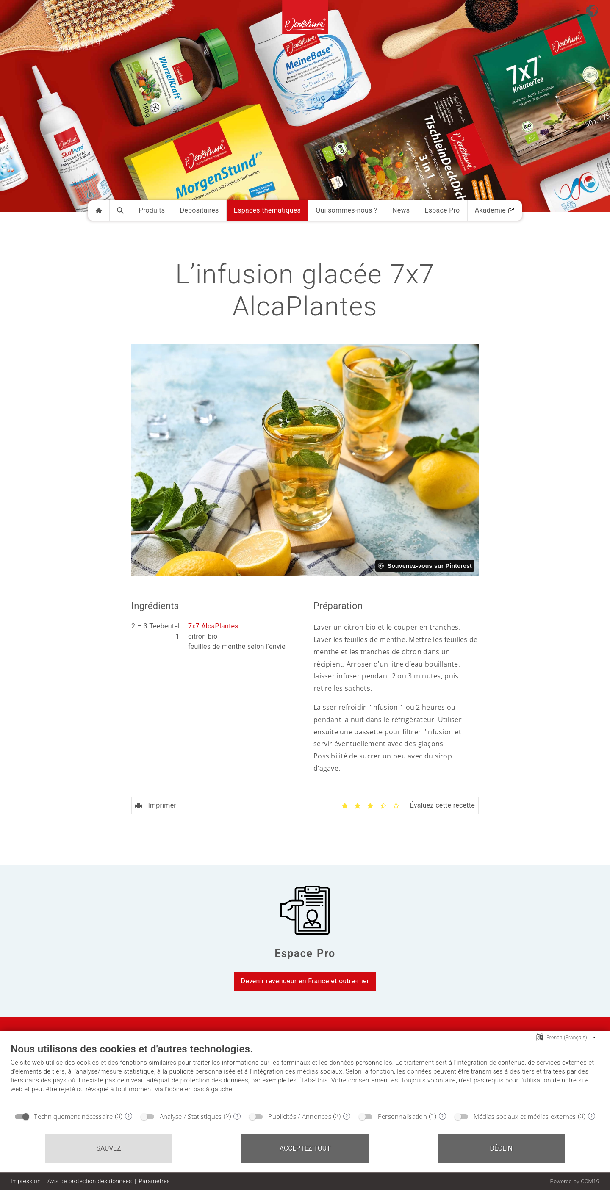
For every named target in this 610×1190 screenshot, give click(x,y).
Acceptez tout (305, 1148)
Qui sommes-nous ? (346, 210)
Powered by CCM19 (574, 1181)
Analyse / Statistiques (191, 1116)
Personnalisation (402, 1116)
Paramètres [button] (154, 1181)
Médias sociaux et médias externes (525, 1116)
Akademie (495, 210)
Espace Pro (442, 210)
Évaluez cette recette (442, 805)
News (401, 210)
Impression (26, 1181)
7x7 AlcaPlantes (213, 626)
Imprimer (155, 805)
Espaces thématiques (267, 210)
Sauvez (109, 1148)
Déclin (501, 1148)
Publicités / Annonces (299, 1116)
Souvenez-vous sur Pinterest (430, 565)
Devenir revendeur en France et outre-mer (305, 981)
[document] (305, 1075)
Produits (152, 210)
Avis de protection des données (89, 1181)
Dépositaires (199, 210)
